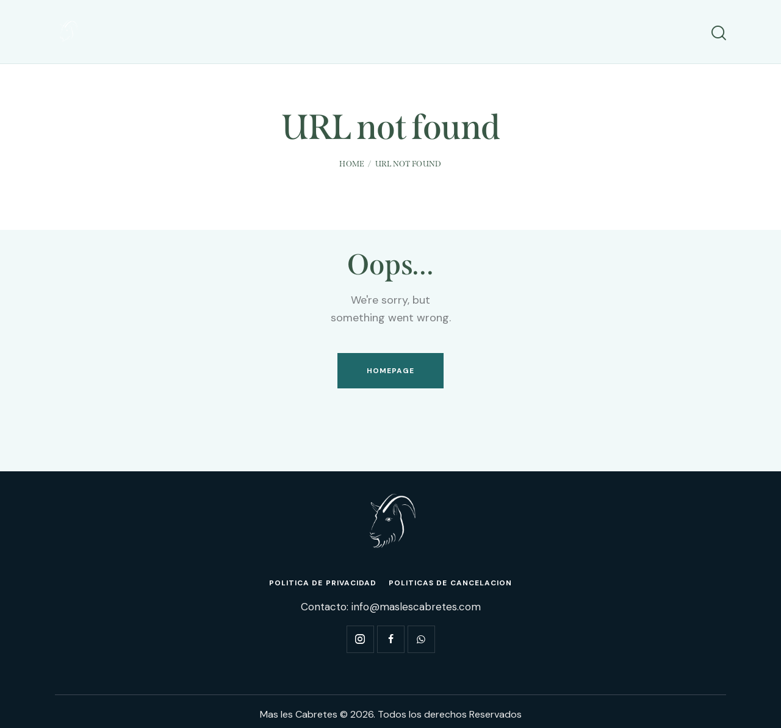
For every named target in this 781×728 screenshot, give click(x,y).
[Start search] (718, 33)
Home (351, 163)
